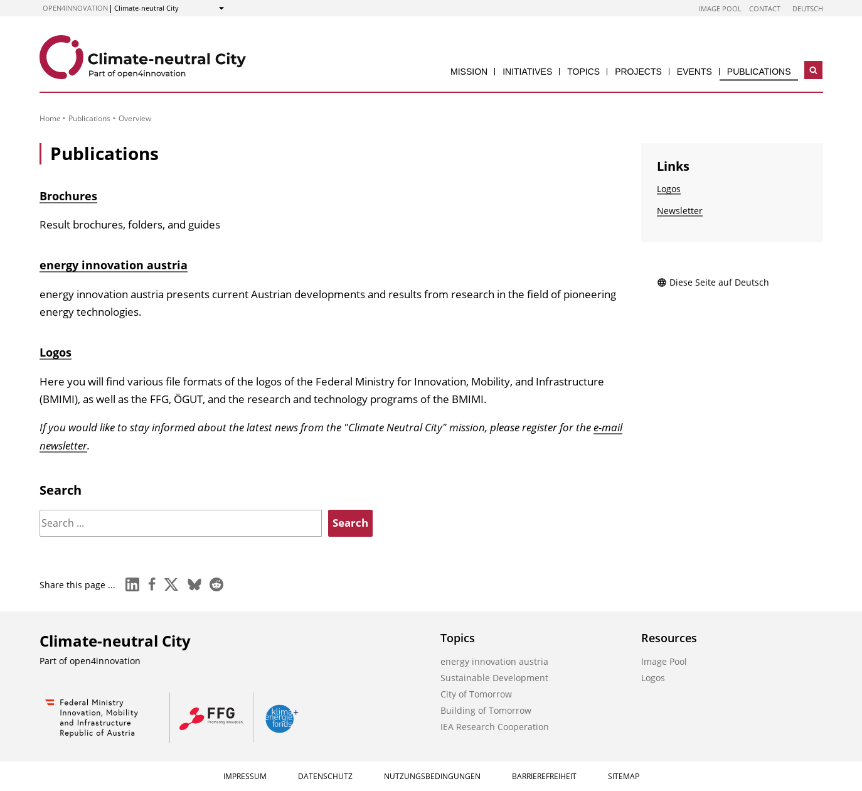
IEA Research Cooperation (494, 727)
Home (50, 118)
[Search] (181, 523)
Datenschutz (325, 776)
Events (694, 72)
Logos (56, 352)
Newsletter (680, 211)
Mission (468, 72)
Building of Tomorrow (485, 710)
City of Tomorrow (476, 694)
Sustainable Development (494, 678)
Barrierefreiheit (544, 776)
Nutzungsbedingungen (432, 776)
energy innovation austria (114, 264)
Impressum (245, 776)
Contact (764, 8)
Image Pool (720, 8)
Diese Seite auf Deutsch (713, 282)
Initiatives (527, 72)
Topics (583, 72)
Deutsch (807, 8)
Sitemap (623, 776)
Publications (759, 72)
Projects (638, 72)
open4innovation (75, 8)
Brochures (68, 195)
